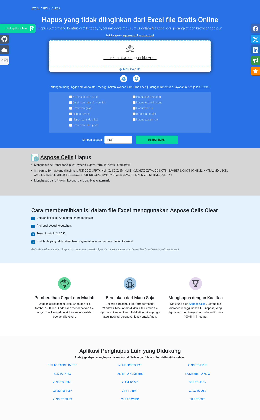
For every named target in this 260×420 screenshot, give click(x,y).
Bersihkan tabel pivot (85, 125)
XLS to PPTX (62, 373)
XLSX (111, 170)
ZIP (146, 175)
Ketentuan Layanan (172, 87)
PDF (80, 170)
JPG (98, 175)
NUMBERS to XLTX (197, 373)
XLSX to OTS (197, 390)
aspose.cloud (146, 35)
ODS (157, 170)
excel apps (39, 8)
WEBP (119, 175)
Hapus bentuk (144, 108)
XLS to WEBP (130, 399)
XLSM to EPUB (197, 365)
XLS (104, 170)
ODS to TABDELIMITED (62, 365)
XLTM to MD (130, 382)
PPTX (96, 170)
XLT (135, 170)
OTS (164, 170)
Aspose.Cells (56, 157)
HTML (198, 170)
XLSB (128, 170)
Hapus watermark (147, 119)
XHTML (208, 170)
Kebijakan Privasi (198, 87)
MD (216, 170)
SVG (127, 175)
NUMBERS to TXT (130, 365)
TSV (191, 170)
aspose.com (130, 35)
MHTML (154, 175)
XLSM (119, 170)
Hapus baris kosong (148, 96)
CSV (184, 170)
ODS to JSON (197, 382)
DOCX (88, 170)
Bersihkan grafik (146, 114)
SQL (163, 175)
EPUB (84, 175)
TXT (169, 175)
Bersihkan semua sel (85, 96)
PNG (112, 175)
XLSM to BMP (62, 390)
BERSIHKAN (156, 140)
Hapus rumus (81, 114)
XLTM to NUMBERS (130, 373)
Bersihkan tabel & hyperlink (89, 102)
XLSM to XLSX (62, 399)
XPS (140, 175)
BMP (105, 175)
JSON (223, 170)
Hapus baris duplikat (85, 119)
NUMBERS (174, 170)
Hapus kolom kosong (149, 102)
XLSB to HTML (62, 382)
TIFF (133, 175)
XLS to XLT (197, 399)
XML (37, 175)
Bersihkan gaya (82, 108)
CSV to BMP (130, 390)
